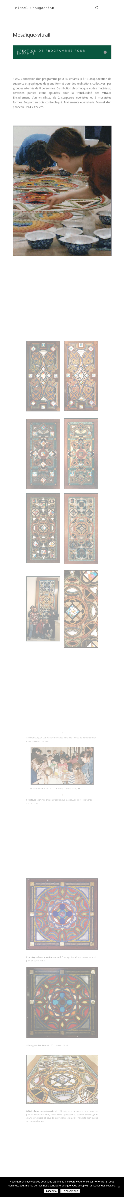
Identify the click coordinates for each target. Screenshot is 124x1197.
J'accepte (51, 1190)
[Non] (119, 1187)
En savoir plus (70, 1190)
